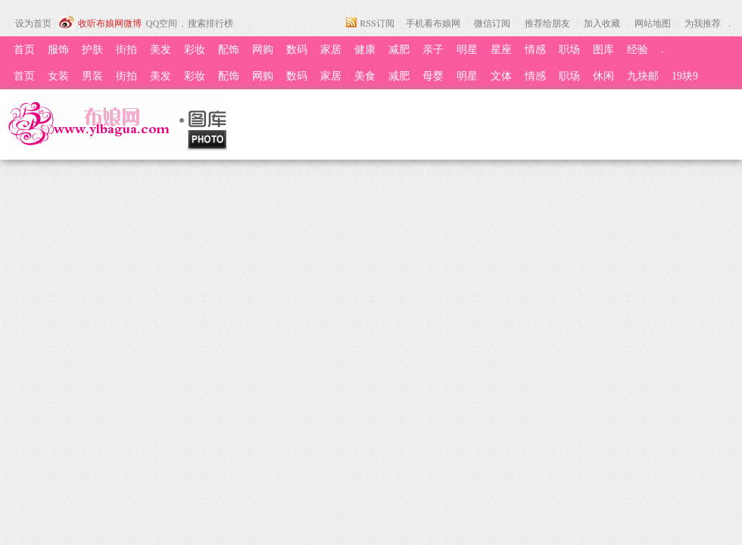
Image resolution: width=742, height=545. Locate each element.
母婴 (433, 76)
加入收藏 (602, 23)
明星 (467, 49)
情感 (535, 49)
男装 (92, 76)
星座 (501, 49)
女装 (58, 76)
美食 (365, 76)
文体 (501, 76)
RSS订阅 (377, 23)
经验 (637, 49)
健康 (365, 49)
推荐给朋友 (547, 23)
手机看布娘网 (433, 23)
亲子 (433, 49)
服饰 (58, 49)
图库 (603, 49)
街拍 (126, 49)
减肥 (399, 49)
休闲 (603, 76)
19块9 (685, 76)
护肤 (92, 49)
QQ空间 (161, 23)
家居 (330, 49)
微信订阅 (492, 23)
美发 (160, 49)
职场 (569, 49)
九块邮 (643, 76)
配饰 (228, 49)
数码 (296, 49)
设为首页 (33, 23)
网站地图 (652, 23)
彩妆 (194, 49)
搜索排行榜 (210, 23)
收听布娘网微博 (110, 23)
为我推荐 (702, 23)
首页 (24, 49)
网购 (262, 49)
